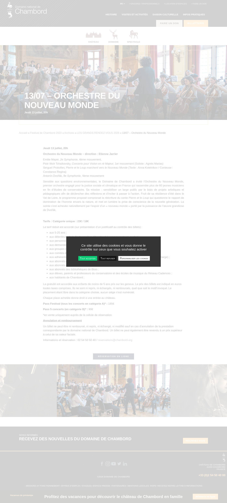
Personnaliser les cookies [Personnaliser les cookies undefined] (134, 258)
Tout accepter (87, 258)
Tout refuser (108, 258)
